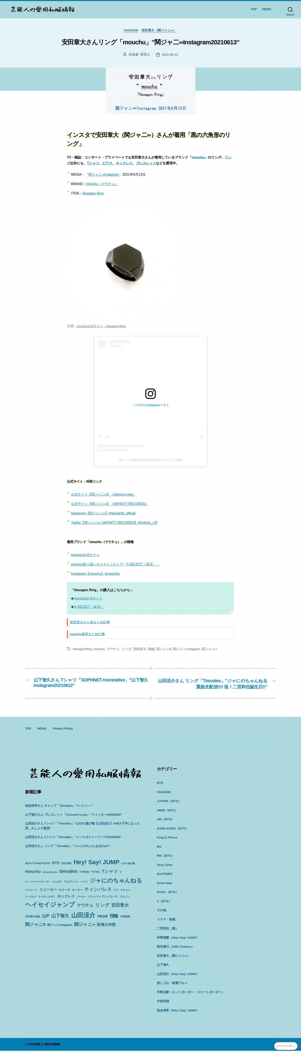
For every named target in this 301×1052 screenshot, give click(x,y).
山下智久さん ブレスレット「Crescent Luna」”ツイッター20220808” (73, 821)
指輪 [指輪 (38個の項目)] (114, 922)
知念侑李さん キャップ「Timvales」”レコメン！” (59, 812)
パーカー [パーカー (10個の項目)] (82, 903)
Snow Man (164, 887)
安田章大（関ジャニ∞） (160, 30)
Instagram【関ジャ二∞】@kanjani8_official (103, 514)
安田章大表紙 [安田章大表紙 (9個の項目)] (32, 923)
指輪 (152, 649)
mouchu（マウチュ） (102, 184)
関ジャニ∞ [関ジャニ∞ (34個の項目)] (84, 931)
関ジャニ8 (164, 649)
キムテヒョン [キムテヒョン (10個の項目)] (71, 888)
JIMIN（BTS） (167, 816)
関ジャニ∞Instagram (103, 175)
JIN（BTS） (165, 825)
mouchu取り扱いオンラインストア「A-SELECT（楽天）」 (115, 565)
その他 (161, 913)
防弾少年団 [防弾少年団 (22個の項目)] (106, 931)
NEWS (266, 9)
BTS (160, 789)
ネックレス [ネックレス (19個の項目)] (66, 903)
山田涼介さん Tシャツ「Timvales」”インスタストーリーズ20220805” (73, 844)
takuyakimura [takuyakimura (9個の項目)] (49, 879)
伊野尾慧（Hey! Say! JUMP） (177, 940)
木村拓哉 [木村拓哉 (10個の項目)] (125, 923)
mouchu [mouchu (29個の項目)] (33, 878)
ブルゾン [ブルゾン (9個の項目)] (124, 903)
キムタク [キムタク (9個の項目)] (57, 888)
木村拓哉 (163, 1002)
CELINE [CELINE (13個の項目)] (66, 870)
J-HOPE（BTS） (168, 807)
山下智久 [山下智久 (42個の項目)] (60, 922)
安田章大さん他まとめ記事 (90, 623)
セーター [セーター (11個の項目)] (77, 896)
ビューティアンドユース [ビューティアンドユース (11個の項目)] (103, 903)
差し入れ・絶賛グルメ (172, 985)
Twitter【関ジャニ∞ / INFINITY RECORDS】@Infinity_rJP (114, 523)
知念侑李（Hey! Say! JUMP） (177, 1011)
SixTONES (164, 878)
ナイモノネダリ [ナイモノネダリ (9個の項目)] (46, 903)
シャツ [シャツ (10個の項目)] (84, 888)
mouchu (197, 158)
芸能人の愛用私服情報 (47, 1045)
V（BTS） (164, 905)
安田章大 (140, 649)
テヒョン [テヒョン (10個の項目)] (125, 896)
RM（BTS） (165, 860)
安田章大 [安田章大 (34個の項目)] (120, 912)
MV (159, 851)
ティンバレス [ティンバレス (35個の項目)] (98, 895)
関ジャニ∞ (211, 649)
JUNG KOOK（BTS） (172, 834)
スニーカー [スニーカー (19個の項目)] (48, 896)
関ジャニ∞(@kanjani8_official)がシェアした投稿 (150, 460)
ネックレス (124, 164)
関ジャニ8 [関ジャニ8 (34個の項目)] (35, 931)
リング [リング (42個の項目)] (102, 912)
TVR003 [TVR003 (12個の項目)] (84, 878)
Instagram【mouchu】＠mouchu (95, 574)
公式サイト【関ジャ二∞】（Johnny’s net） (103, 495)
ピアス (107, 164)
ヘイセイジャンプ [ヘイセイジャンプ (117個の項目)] (50, 911)
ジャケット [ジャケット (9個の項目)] (31, 896)
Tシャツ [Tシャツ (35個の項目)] (110, 878)
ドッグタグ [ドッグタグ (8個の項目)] (30, 903)
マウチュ (114, 649)
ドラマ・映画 (166, 922)
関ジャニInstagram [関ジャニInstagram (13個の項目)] (59, 931)
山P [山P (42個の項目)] (45, 922)
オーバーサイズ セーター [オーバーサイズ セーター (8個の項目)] (37, 888)
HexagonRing (82, 649)
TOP (254, 9)
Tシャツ (93, 164)
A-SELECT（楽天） (89, 607)
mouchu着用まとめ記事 (87, 635)
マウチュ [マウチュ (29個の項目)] (85, 912)
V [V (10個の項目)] (120, 878)
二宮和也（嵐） (167, 931)
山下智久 (163, 967)
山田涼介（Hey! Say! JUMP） (177, 976)
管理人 (145, 55)
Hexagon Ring (92, 194)
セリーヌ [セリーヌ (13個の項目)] (64, 896)
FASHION (131, 30)
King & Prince (167, 842)
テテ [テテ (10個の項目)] (116, 896)
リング (127, 649)
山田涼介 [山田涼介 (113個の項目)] (83, 922)
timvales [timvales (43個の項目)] (68, 878)
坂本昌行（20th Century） (175, 949)
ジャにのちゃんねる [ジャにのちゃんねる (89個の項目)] (116, 887)
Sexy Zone (164, 869)
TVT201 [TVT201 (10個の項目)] (95, 878)
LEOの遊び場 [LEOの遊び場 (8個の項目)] (128, 870)
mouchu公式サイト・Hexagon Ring (103, 327)
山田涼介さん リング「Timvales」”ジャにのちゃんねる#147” (67, 852)
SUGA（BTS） (167, 896)
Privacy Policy (63, 735)
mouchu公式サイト (85, 555)
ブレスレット (146, 164)
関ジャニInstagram (188, 649)
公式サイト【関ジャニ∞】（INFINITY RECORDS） (109, 504)
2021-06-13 (170, 55)
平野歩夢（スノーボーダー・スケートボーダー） (191, 994)
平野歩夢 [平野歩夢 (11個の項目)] (102, 923)
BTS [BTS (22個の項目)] (55, 870)
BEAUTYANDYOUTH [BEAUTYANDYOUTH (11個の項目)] (37, 870)
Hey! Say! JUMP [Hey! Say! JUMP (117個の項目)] (97, 868)
